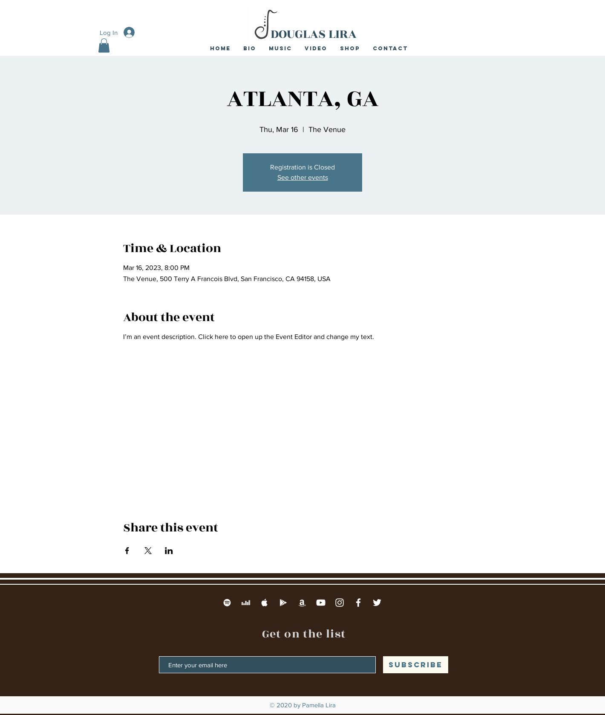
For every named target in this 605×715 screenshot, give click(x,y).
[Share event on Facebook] (127, 550)
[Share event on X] (148, 550)
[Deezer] (245, 602)
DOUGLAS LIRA (314, 34)
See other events (302, 177)
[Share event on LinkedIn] (169, 550)
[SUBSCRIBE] (415, 664)
